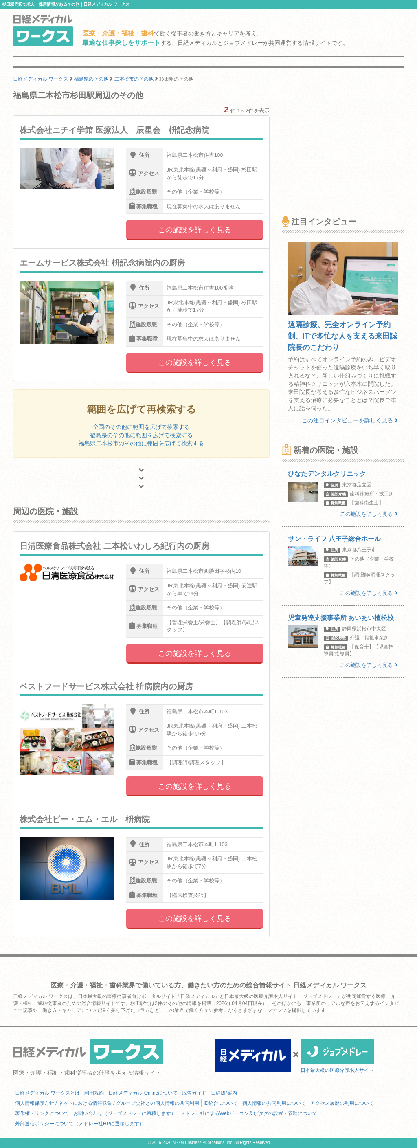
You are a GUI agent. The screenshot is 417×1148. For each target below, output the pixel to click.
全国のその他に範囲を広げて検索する (141, 427)
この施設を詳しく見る (194, 230)
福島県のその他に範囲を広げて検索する (141, 435)
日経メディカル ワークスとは (47, 1093)
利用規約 (94, 1093)
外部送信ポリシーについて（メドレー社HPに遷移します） (79, 1123)
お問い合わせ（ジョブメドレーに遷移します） (124, 1113)
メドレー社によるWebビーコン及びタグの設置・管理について (248, 1113)
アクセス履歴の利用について (342, 1103)
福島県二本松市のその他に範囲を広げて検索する (141, 443)
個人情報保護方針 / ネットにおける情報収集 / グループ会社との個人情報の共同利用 (107, 1103)
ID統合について (221, 1103)
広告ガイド (194, 1093)
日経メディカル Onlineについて (143, 1093)
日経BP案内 (224, 1093)
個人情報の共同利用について (274, 1103)
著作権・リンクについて (42, 1113)
